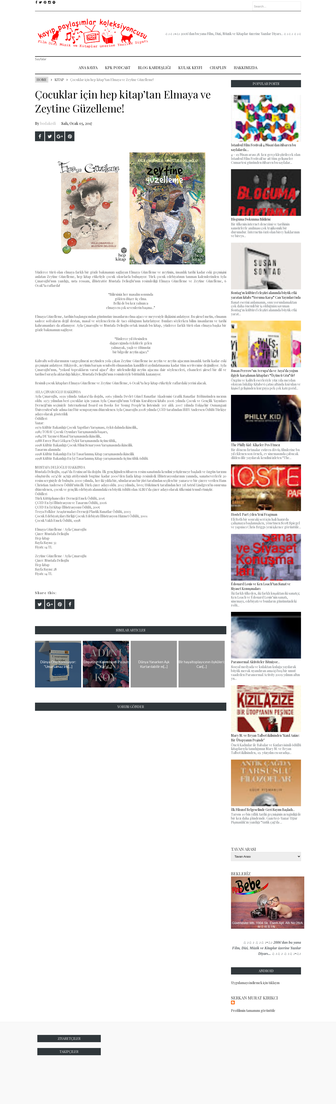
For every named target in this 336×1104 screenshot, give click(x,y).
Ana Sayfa (88, 67)
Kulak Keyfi (190, 67)
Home (42, 79)
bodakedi (48, 123)
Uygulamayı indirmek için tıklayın (255, 983)
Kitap (59, 79)
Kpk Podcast (117, 67)
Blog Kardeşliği (154, 67)
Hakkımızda (245, 67)
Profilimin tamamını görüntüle (253, 1010)
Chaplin (218, 67)
